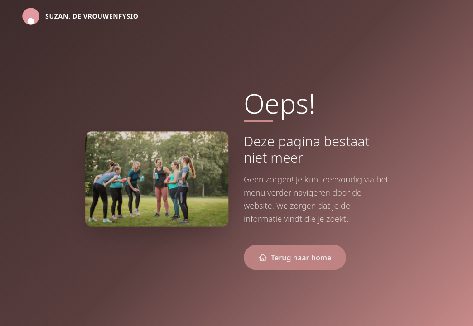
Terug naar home (295, 258)
